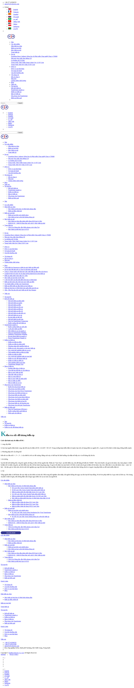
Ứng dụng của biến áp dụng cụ (17, 393)
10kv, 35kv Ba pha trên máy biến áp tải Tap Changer (20, 290)
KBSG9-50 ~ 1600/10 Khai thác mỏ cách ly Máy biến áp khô (26, 223)
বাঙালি (13, 29)
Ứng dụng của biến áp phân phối (18, 399)
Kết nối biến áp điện (14, 305)
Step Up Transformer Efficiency (17, 409)
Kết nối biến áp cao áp (15, 315)
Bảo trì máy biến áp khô (15, 372)
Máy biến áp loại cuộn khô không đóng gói (21, 217)
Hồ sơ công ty (15, 77)
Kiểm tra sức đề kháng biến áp (17, 358)
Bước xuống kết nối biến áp (17, 323)
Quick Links (4, 581)
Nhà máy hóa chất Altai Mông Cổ (21, 58)
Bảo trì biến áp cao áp (15, 382)
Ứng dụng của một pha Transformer (19, 405)
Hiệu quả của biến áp (14, 413)
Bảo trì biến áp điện (14, 380)
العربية (13, 19)
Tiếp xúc (13, 84)
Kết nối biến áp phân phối (16, 301)
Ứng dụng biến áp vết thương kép (18, 403)
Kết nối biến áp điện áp (15, 309)
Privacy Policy (14, 654)
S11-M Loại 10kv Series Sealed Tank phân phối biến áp (29, 494)
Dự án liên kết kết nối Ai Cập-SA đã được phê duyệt (20, 269)
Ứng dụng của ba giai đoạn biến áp (19, 397)
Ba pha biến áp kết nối (15, 317)
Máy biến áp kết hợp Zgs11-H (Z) (18, 229)
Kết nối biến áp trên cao (15, 307)
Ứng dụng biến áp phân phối (17, 395)
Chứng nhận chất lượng (18, 80)
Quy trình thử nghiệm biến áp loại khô (20, 356)
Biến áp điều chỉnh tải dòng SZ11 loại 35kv (25, 504)
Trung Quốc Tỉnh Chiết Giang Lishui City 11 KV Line (27, 62)
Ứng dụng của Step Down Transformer (20, 391)
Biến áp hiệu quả (16, 98)
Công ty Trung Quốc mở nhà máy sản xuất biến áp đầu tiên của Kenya (26, 271)
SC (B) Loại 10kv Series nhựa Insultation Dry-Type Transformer (31, 512)
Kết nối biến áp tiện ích (15, 311)
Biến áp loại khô (16, 48)
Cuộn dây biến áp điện (15, 329)
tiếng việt (14, 21)
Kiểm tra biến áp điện (15, 342)
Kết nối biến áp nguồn (15, 303)
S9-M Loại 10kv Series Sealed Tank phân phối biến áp (28, 490)
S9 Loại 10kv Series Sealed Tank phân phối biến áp (27, 488)
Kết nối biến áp (16, 88)
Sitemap (3, 654)
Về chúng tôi (15, 75)
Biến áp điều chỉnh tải (15, 211)
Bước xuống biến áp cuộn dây (17, 327)
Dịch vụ (13, 66)
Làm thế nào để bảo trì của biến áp (19, 370)
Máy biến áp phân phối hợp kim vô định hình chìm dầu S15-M (31, 498)
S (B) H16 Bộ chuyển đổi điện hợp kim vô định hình (20, 280)
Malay (12, 24)
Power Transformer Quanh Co (17, 338)
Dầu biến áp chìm (16, 46)
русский (13, 17)
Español (13, 14)
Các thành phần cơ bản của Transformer (16, 284)
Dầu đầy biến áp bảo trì (15, 374)
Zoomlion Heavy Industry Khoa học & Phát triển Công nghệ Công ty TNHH (34, 56)
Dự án (13, 54)
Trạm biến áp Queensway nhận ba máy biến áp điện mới (21, 267)
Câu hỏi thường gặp (17, 73)
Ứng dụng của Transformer (19, 96)
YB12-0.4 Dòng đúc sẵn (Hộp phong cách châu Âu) (24, 227)
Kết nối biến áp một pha (15, 319)
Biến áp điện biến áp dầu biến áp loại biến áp (18, 286)
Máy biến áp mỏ (16, 50)
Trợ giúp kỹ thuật (16, 71)
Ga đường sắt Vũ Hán (18, 60)
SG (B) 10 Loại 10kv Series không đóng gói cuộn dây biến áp (30, 516)
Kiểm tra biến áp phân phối (16, 344)
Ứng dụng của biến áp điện (16, 389)
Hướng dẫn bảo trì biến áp (16, 368)
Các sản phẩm (15, 44)
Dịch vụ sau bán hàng (17, 68)
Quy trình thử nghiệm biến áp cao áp (19, 350)
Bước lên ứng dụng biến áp (16, 387)
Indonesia (13, 26)
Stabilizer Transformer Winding (17, 334)
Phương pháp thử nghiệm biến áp (18, 346)
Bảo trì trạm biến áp (14, 376)
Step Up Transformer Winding (17, 332)
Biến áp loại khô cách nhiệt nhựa (18, 215)
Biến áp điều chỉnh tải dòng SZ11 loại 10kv (25, 502)
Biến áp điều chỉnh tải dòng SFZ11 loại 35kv (25, 506)
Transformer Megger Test (15, 364)
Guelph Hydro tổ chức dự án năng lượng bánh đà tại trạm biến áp (24, 273)
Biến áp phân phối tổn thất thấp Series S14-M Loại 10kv (29, 496)
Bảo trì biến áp (15, 94)
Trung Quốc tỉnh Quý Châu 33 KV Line (23, 64)
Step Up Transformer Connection (18, 321)
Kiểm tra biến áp (16, 92)
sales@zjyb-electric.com (11, 4)
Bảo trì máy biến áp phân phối (17, 378)
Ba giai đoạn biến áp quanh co (17, 336)
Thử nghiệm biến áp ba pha (16, 362)
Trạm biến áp (15, 52)
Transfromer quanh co (17, 90)
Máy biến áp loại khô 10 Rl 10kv (14, 278)
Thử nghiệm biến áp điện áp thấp (18, 352)
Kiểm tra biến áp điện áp (15, 360)
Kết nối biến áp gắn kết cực (17, 313)
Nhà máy (13, 78)
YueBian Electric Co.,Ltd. (16, 653)
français (13, 12)
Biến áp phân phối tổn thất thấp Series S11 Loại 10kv (28, 492)
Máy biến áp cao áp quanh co (17, 331)
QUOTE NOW (10, 533)
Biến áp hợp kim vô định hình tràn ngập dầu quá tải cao (21, 288)
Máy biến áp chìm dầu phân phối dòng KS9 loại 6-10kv (25, 221)
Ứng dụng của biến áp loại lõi (17, 401)
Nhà (12, 42)
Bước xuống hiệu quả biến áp (17, 411)
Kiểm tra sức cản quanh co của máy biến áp (21, 348)
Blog (12, 82)
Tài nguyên (14, 86)
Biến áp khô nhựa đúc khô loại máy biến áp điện (19, 282)
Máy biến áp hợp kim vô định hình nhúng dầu (22, 209)
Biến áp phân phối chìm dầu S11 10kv (16, 275)
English (13, 9)
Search (20, 103)
